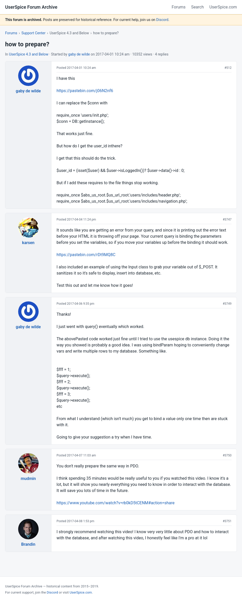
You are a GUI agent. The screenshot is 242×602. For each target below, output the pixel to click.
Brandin (28, 544)
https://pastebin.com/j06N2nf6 (85, 90)
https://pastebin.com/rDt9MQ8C (86, 254)
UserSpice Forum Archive (31, 7)
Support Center (33, 33)
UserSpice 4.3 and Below (28, 54)
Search (197, 7)
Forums (178, 7)
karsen (28, 242)
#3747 (227, 219)
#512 (228, 68)
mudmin (28, 478)
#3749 (227, 303)
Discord (162, 20)
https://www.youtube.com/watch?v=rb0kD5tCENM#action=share (115, 502)
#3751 (227, 521)
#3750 (227, 455)
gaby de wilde (79, 54)
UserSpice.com (223, 7)
